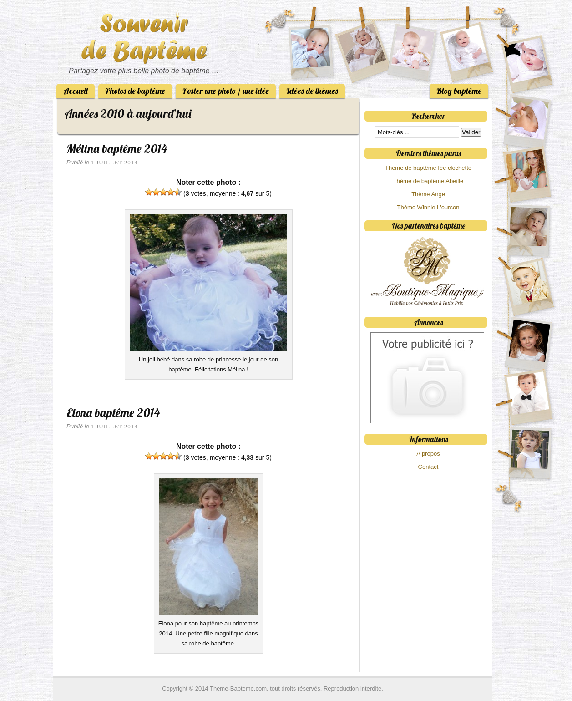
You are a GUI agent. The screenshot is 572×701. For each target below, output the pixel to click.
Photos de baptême (135, 91)
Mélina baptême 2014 (116, 148)
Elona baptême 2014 (113, 412)
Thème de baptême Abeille (428, 181)
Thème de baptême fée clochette (428, 167)
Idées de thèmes (312, 91)
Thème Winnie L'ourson (428, 207)
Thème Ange (428, 194)
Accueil (75, 91)
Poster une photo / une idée (225, 91)
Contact (428, 466)
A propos (428, 453)
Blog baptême (458, 91)
